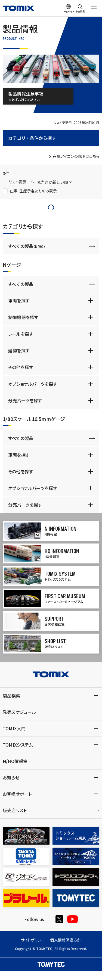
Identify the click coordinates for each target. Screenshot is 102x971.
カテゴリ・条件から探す (32, 138)
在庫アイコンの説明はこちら (76, 156)
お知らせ (11, 777)
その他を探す (20, 367)
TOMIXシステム (18, 744)
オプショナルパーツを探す (32, 384)
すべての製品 (26, 246)
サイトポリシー (33, 940)
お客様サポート (17, 794)
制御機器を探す (23, 317)
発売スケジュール (19, 712)
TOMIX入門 (14, 728)
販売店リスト (15, 810)
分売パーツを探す (25, 400)
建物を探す (18, 350)
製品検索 (11, 695)
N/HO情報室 (15, 761)
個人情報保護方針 (65, 940)
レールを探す (20, 334)
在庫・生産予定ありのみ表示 (30, 190)
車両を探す (18, 300)
